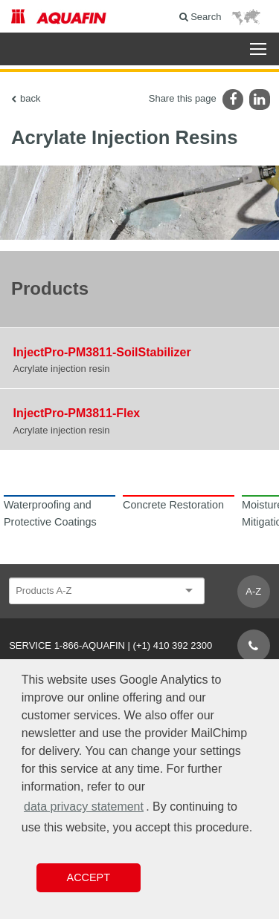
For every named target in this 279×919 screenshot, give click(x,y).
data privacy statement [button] (84, 806)
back (30, 98)
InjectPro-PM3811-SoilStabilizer (102, 352)
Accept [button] (88, 877)
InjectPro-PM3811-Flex (77, 413)
